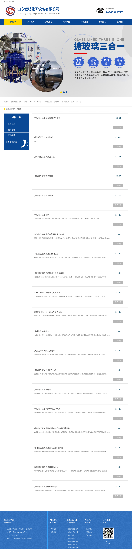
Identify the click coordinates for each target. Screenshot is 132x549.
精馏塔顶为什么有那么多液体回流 (48, 312)
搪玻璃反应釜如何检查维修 (45, 487)
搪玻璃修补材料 (16, 102)
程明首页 (13, 22)
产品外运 (84, 22)
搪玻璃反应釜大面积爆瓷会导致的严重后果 (52, 428)
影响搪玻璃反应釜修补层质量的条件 (49, 234)
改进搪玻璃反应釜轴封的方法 (46, 467)
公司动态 (11, 130)
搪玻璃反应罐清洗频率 (43, 176)
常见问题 (11, 124)
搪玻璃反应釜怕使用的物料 (45, 370)
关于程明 (31, 22)
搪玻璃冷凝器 (72, 544)
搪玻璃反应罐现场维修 (43, 196)
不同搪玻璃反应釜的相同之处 (46, 254)
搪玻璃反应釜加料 (41, 215)
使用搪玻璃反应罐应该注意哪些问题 (49, 273)
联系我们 (6, 1)
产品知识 (11, 135)
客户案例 (66, 22)
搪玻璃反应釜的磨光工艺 (44, 157)
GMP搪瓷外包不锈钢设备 (52, 102)
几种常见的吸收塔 (41, 331)
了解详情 (118, 127)
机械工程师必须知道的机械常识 (47, 293)
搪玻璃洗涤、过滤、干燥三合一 (72, 102)
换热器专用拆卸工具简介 (44, 351)
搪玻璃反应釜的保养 (42, 390)
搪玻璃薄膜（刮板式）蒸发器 (73, 542)
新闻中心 (20, 109)
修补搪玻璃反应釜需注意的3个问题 (48, 448)
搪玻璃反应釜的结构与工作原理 (47, 409)
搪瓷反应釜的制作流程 (43, 137)
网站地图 (11, 1)
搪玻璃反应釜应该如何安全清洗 (47, 118)
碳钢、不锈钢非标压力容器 (32, 102)
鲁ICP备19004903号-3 (20, 532)
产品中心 (48, 22)
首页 (14, 109)
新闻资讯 (102, 22)
